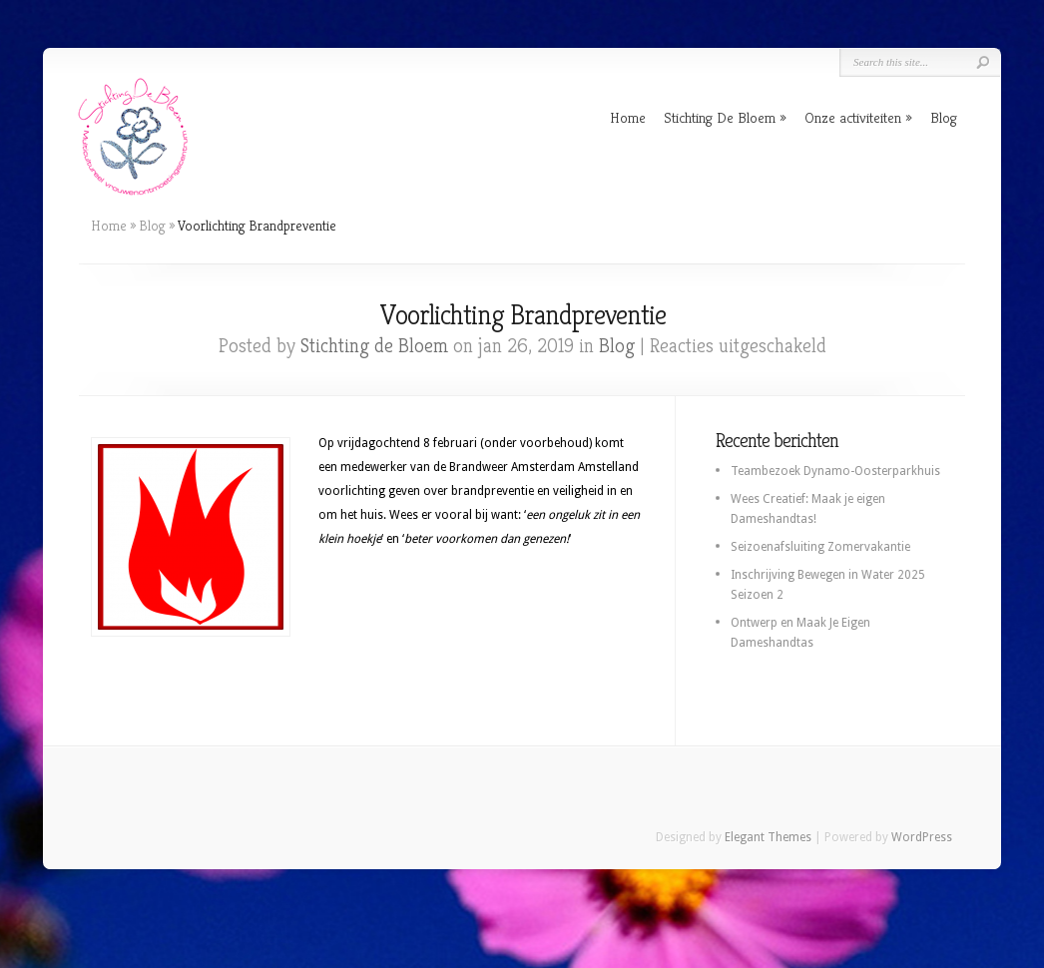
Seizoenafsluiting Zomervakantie (820, 547)
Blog (943, 117)
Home (628, 117)
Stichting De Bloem (720, 117)
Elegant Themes (768, 837)
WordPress (921, 837)
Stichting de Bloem (374, 345)
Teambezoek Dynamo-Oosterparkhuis (835, 471)
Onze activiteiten (852, 117)
